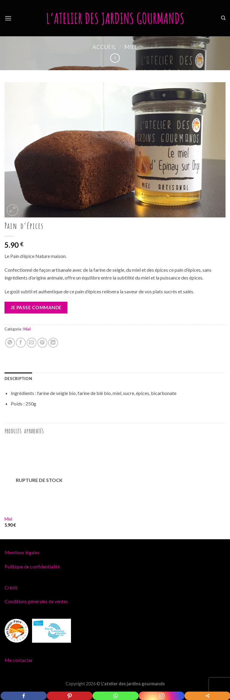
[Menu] (8, 18)
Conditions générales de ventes (36, 601)
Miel (130, 47)
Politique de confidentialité (32, 566)
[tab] (18, 378)
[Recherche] (223, 18)
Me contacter (18, 660)
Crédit (11, 587)
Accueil (104, 47)
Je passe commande (36, 307)
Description (18, 378)
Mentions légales (22, 552)
